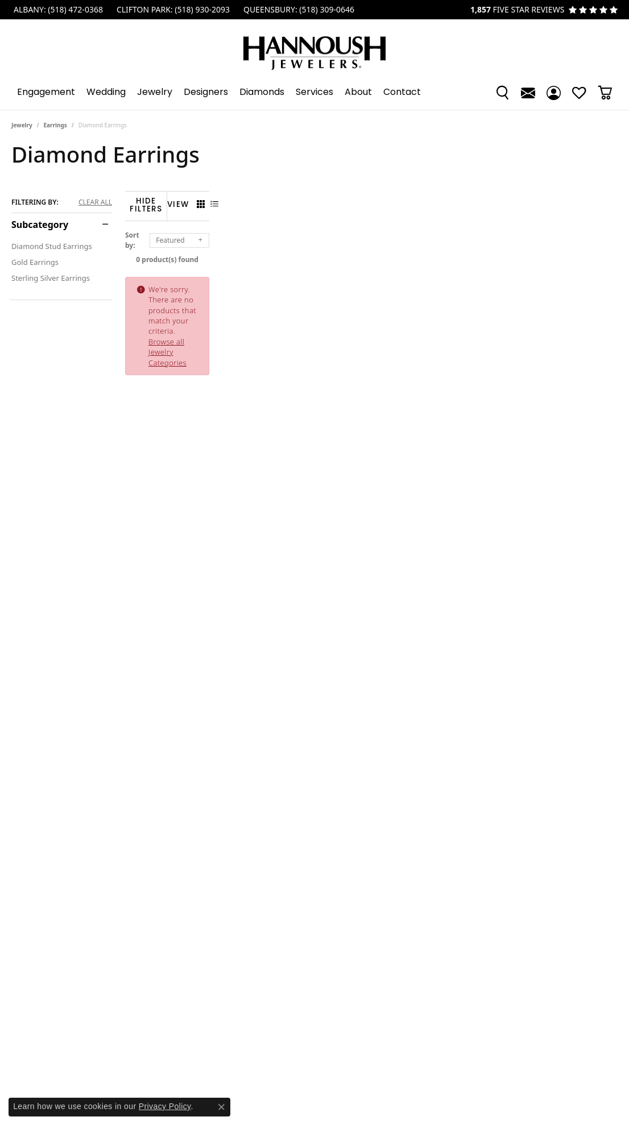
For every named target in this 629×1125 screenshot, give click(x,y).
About (358, 92)
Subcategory (39, 224)
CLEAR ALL (95, 202)
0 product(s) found (371, 253)
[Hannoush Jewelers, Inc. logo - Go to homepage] (314, 47)
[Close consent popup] (221, 1106)
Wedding (106, 92)
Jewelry (154, 92)
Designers (206, 92)
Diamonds (261, 92)
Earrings (55, 125)
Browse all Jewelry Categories (412, 282)
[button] (502, 93)
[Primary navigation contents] (314, 93)
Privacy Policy (165, 1106)
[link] (57, 9)
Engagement (46, 92)
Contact (402, 92)
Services (314, 92)
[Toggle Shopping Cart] (605, 93)
